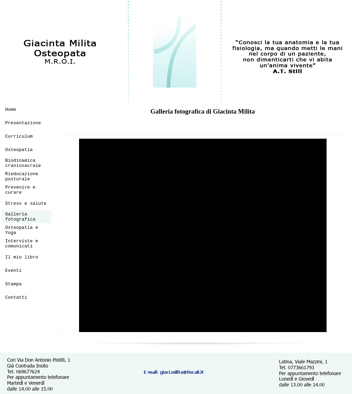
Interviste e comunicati (21, 243)
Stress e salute (25, 203)
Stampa (13, 284)
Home (10, 109)
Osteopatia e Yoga (21, 230)
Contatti (16, 297)
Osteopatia (19, 149)
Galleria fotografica (20, 217)
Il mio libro (21, 257)
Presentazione (23, 123)
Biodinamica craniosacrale (23, 163)
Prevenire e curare (20, 190)
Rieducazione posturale (21, 176)
